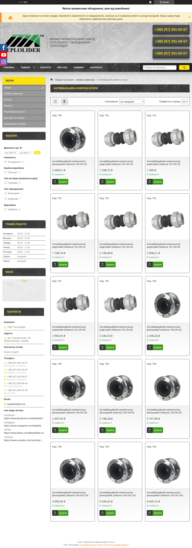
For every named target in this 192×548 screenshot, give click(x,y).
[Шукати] (184, 67)
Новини (79, 67)
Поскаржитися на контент (92, 545)
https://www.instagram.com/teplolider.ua (24, 425)
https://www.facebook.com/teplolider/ (23, 418)
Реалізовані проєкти (14, 111)
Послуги (45, 67)
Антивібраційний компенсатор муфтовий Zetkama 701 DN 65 (69, 328)
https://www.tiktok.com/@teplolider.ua (24, 432)
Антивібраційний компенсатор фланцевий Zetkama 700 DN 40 (164, 328)
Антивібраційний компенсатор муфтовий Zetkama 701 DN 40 (116, 245)
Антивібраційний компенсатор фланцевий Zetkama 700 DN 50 (69, 411)
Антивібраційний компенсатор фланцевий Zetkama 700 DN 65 (117, 411)
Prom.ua (111, 542)
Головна (8, 67)
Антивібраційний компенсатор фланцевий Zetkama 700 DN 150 (165, 494)
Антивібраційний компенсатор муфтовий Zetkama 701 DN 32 (69, 245)
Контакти (96, 67)
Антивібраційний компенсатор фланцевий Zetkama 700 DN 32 (69, 162)
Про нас (62, 67)
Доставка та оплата (14, 118)
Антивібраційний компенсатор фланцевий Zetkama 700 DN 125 (118, 494)
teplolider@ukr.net (16, 404)
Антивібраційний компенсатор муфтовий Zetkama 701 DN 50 (163, 245)
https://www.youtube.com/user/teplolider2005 (24, 440)
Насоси (8, 99)
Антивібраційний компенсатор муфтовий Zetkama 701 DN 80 (116, 328)
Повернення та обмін (15, 124)
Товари (25, 67)
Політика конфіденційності (117, 545)
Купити (63, 181)
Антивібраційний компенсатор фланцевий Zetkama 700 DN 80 (164, 411)
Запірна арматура (85, 79)
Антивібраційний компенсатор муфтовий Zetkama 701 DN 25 (163, 162)
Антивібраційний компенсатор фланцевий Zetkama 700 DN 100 (70, 494)
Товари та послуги (64, 79)
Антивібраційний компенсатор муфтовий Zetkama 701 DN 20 (116, 162)
